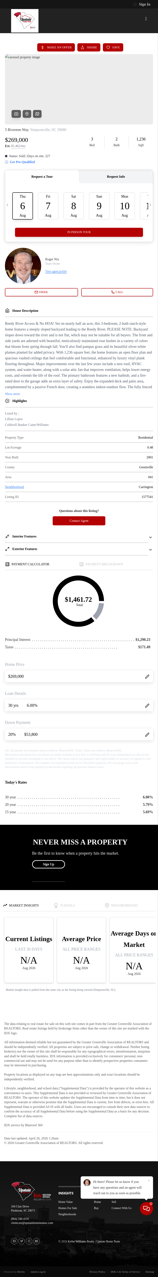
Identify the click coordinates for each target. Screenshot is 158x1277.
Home (97, 1201)
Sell (114, 1201)
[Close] (148, 1237)
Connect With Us (121, 1208)
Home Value (65, 1201)
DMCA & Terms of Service (125, 1271)
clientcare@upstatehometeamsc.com (32, 1222)
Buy (96, 1208)
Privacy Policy (97, 1271)
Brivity (21, 1271)
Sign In (141, 4)
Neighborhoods (67, 1214)
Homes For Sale (67, 1208)
